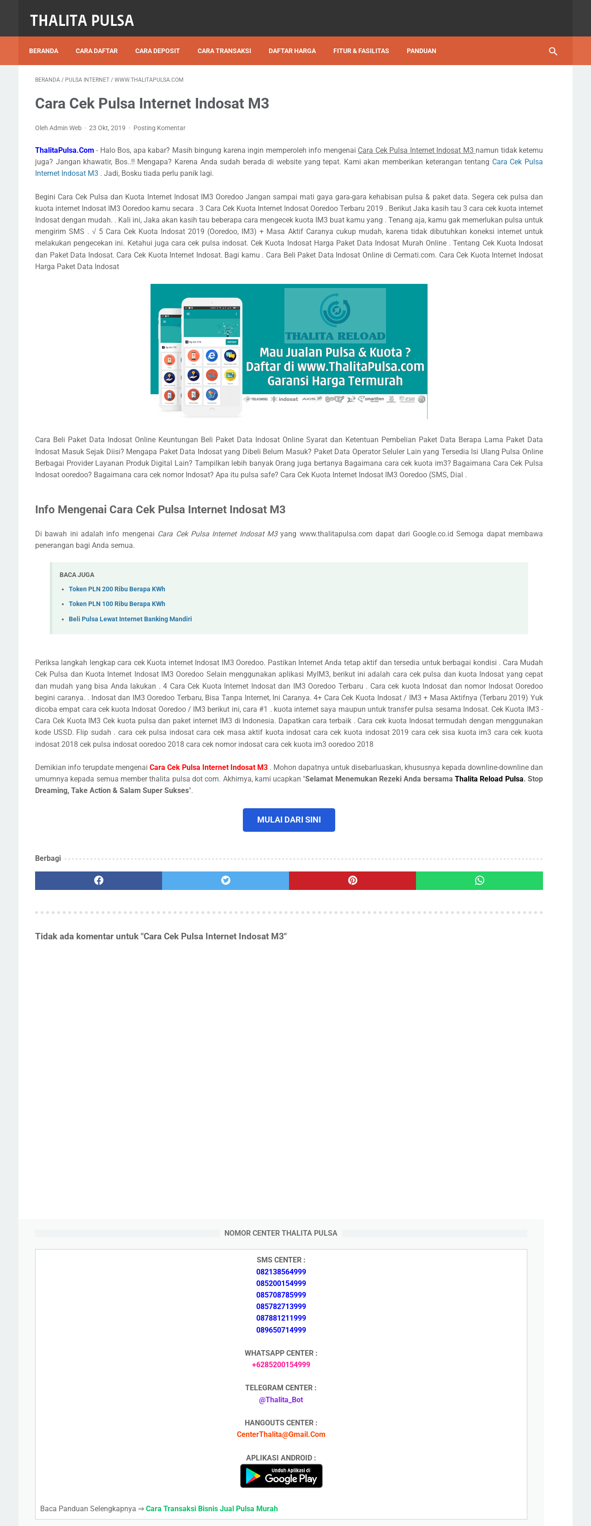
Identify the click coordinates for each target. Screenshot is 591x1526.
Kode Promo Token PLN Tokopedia (483, 1453)
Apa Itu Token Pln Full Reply (471, 1007)
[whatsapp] (340, 1000)
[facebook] (78, 1000)
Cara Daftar (103, 36)
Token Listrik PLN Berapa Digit (476, 1437)
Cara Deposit (163, 36)
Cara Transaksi (230, 36)
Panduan (427, 36)
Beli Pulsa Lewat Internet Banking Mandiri (130, 680)
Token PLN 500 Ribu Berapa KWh (479, 1062)
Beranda (49, 36)
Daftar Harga (298, 36)
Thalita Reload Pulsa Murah (264, 1511)
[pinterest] (253, 1000)
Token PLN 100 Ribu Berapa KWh (117, 665)
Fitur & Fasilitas (367, 36)
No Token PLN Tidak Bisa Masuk (478, 1171)
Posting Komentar (159, 119)
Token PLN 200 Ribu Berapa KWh (117, 651)
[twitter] (166, 1000)
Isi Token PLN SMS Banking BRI (477, 1150)
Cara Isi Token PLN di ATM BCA (478, 1421)
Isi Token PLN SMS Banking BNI (477, 1128)
